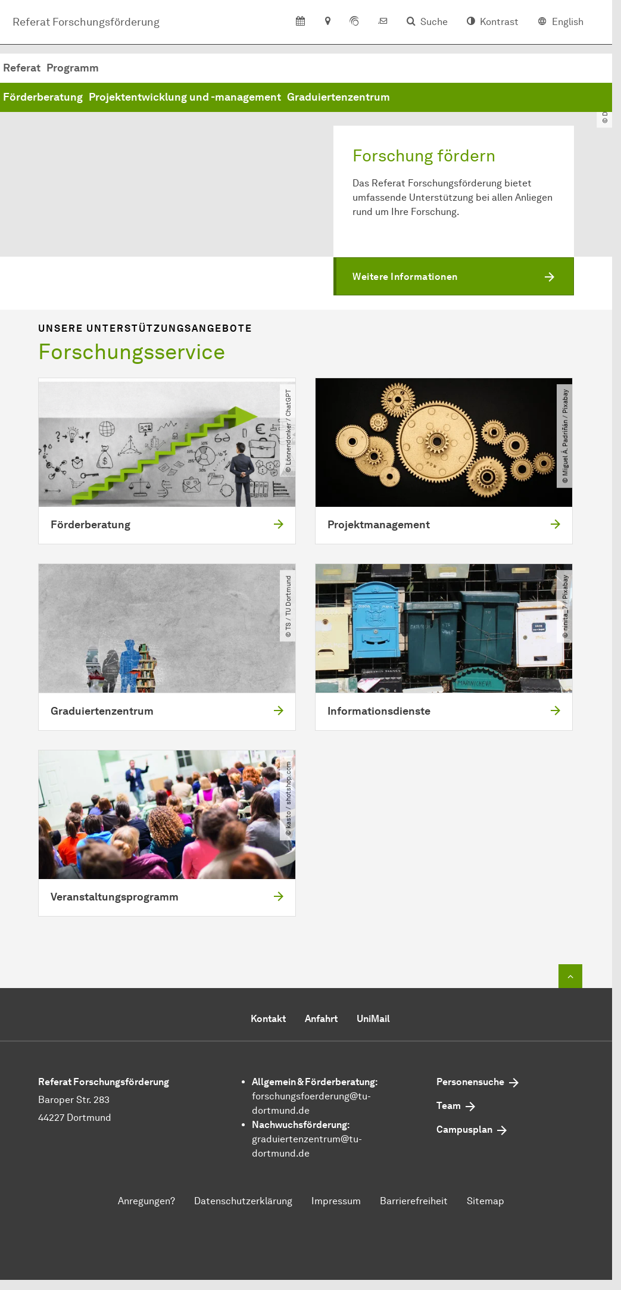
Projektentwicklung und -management (366, 97)
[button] (453, 276)
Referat (202, 67)
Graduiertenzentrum (519, 97)
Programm (253, 67)
